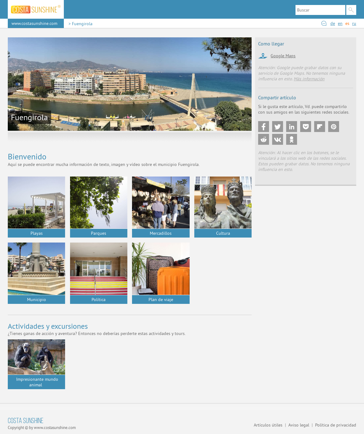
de (332, 23)
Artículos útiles (268, 425)
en (340, 23)
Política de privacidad (335, 425)
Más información (309, 79)
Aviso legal (298, 425)
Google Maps (283, 56)
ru (354, 23)
